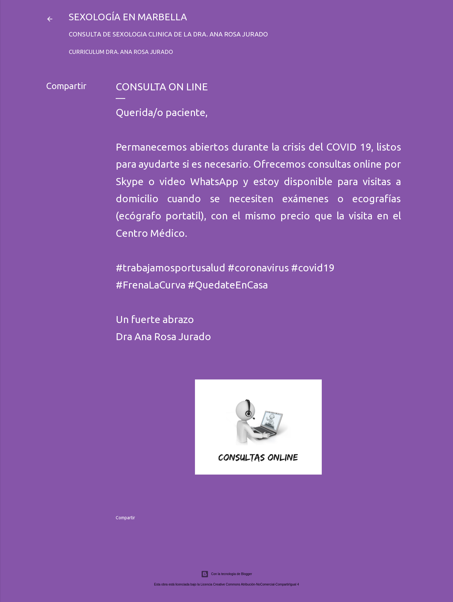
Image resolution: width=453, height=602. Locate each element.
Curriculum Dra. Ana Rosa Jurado (121, 52)
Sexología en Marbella (128, 16)
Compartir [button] (66, 86)
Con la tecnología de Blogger (226, 574)
